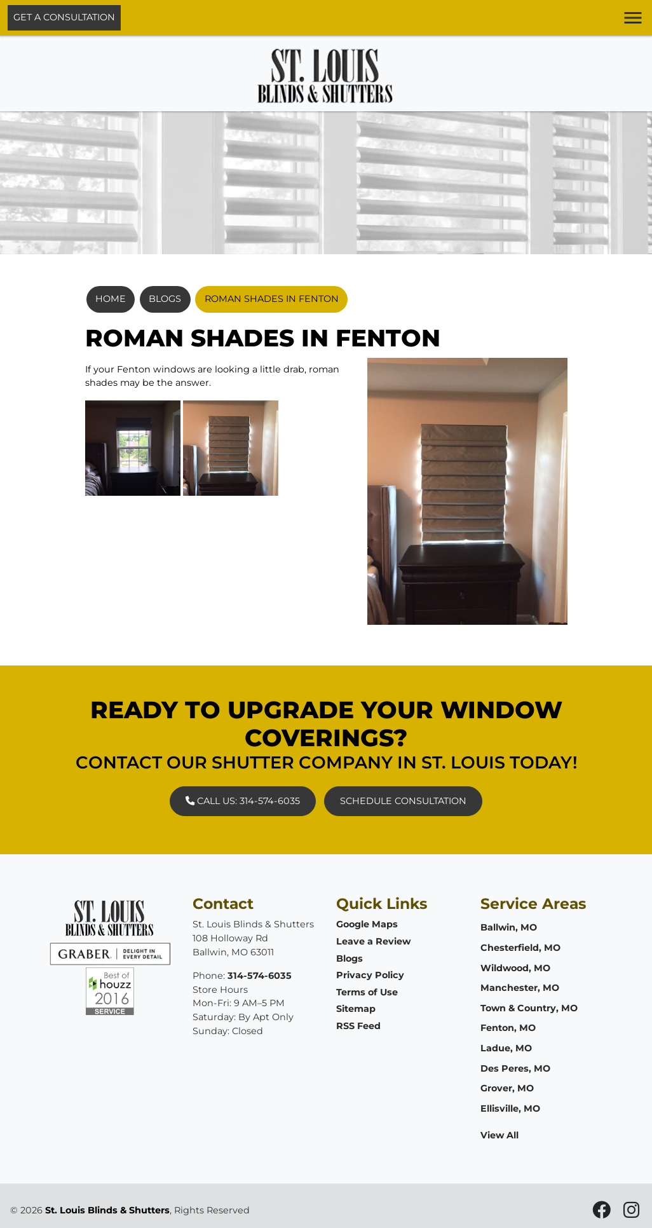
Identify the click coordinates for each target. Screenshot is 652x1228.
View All (499, 1135)
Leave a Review (373, 941)
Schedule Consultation (403, 801)
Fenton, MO (508, 1028)
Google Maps (367, 924)
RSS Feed (358, 1026)
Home (110, 298)
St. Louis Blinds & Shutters (107, 1210)
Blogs (165, 298)
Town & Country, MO (529, 1008)
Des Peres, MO (515, 1068)
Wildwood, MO (515, 968)
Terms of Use (367, 992)
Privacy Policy (370, 975)
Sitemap (356, 1008)
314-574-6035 (260, 975)
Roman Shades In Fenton (272, 298)
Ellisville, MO (510, 1108)
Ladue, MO (506, 1048)
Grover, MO (507, 1088)
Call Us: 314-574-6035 (243, 801)
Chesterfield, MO (520, 947)
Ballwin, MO (508, 927)
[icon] (602, 1213)
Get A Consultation (64, 17)
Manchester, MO (519, 987)
